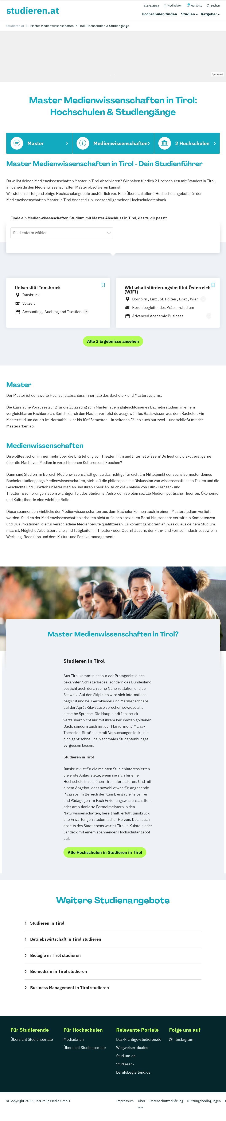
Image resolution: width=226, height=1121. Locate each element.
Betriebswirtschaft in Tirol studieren (65, 939)
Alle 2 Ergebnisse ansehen (113, 341)
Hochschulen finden (159, 14)
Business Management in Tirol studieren (69, 987)
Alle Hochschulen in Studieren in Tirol (105, 852)
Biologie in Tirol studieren (55, 955)
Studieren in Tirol (47, 923)
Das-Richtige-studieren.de (138, 1039)
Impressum (125, 1101)
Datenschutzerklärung (166, 1101)
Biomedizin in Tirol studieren (58, 971)
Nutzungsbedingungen (204, 1101)
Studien (188, 14)
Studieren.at (15, 26)
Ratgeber (209, 14)
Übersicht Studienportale (32, 1039)
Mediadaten (73, 1039)
